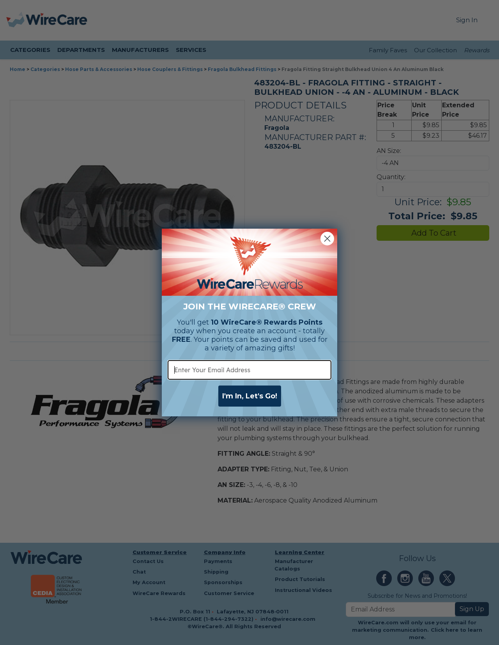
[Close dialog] (327, 238)
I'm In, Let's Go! (249, 396)
